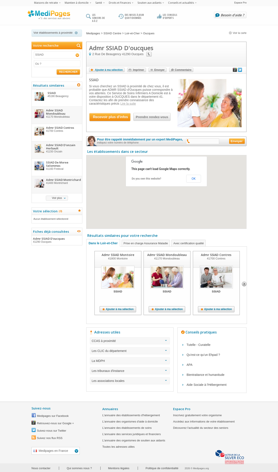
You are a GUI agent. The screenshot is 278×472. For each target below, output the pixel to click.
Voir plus (57, 198)
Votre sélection (47, 211)
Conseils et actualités (181, 3)
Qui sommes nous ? (79, 468)
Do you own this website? (146, 178)
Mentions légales (118, 468)
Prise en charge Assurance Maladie (146, 243)
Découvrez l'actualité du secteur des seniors (200, 427)
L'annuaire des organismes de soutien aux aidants (133, 440)
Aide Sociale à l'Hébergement (207, 384)
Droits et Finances (120, 3)
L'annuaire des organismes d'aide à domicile (130, 421)
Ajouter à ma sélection (109, 69)
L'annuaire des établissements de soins (127, 427)
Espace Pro (240, 2)
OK (193, 178)
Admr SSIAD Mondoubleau (167, 255)
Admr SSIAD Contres (216, 255)
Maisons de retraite (46, 3)
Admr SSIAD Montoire (118, 255)
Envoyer (159, 69)
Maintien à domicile (77, 3)
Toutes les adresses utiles (118, 446)
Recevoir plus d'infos (110, 117)
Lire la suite (128, 103)
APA (189, 364)
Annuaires (110, 409)
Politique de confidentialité (162, 468)
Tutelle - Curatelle (198, 345)
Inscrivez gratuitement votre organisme (197, 415)
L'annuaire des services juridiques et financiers (131, 434)
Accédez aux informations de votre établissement (204, 421)
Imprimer (138, 69)
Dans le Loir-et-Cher (103, 243)
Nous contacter (40, 468)
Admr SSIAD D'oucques (56, 240)
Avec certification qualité (188, 243)
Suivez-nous (41, 408)
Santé (98, 3)
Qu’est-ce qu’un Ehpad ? (203, 354)
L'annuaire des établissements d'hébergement (131, 415)
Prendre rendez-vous (152, 117)
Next (244, 284)
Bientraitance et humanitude (205, 374)
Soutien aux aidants (149, 3)
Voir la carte (238, 33)
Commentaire (183, 69)
